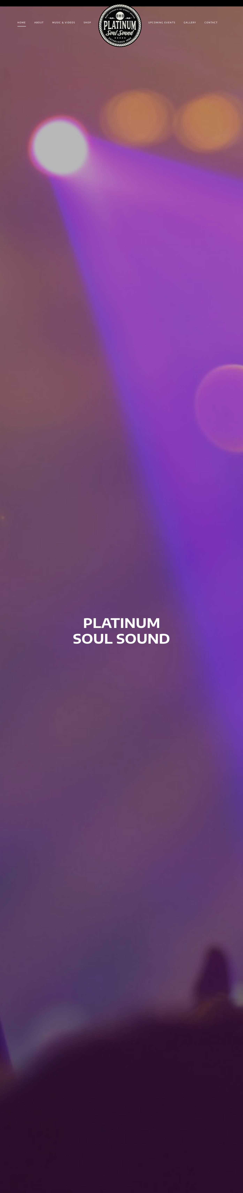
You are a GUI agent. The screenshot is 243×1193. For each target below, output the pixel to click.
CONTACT (211, 22)
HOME (21, 22)
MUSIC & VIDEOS (63, 22)
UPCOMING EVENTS (161, 22)
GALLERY (190, 22)
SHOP (87, 22)
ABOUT (39, 22)
